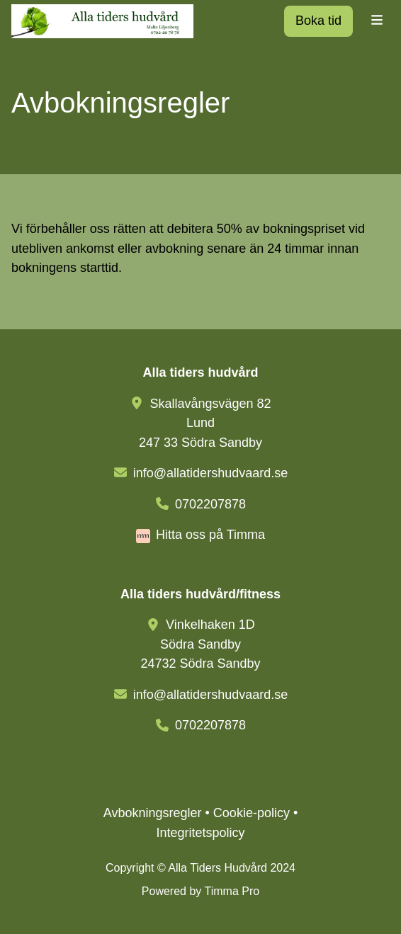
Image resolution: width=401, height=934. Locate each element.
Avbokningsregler (152, 813)
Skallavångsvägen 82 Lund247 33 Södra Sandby (205, 423)
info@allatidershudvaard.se (210, 473)
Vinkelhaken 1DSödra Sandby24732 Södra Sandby (200, 644)
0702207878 (210, 504)
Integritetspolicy (200, 833)
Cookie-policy (251, 813)
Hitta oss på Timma (210, 535)
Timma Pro (232, 891)
